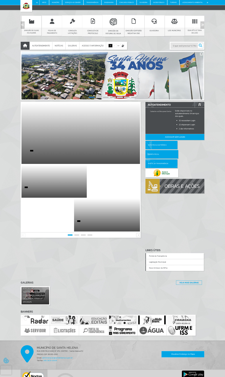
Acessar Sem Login (175, 137)
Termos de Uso (112, 371)
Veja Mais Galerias (188, 248)
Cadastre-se (154, 111)
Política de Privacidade (112, 374)
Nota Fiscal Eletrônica (157, 145)
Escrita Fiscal (183, 145)
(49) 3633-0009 (50, 326)
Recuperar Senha (165, 111)
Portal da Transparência (158, 154)
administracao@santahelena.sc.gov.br (57, 324)
